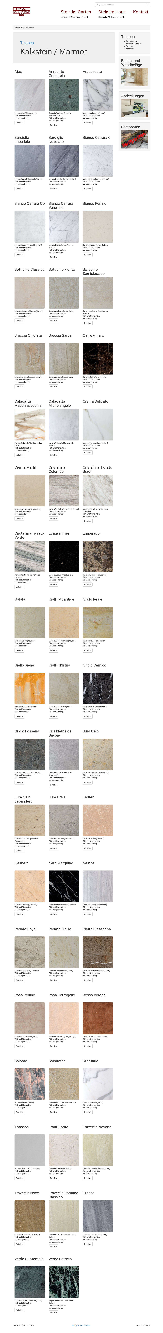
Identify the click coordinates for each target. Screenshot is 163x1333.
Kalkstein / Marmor (133, 44)
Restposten (130, 127)
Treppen (128, 36)
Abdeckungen (132, 96)
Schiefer (129, 46)
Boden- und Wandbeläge (131, 62)
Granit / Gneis (131, 41)
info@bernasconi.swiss (81, 1325)
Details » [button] (19, 123)
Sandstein (130, 49)
